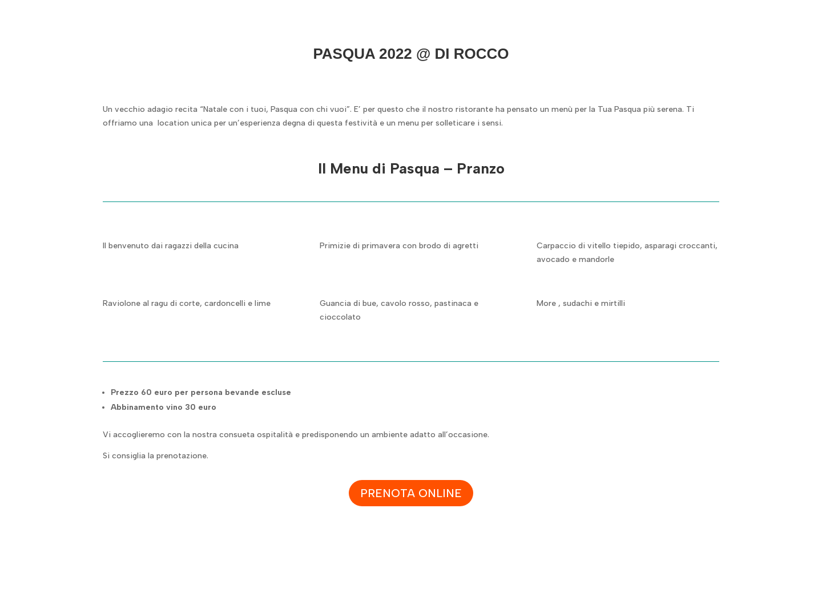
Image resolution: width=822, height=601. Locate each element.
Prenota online (411, 493)
